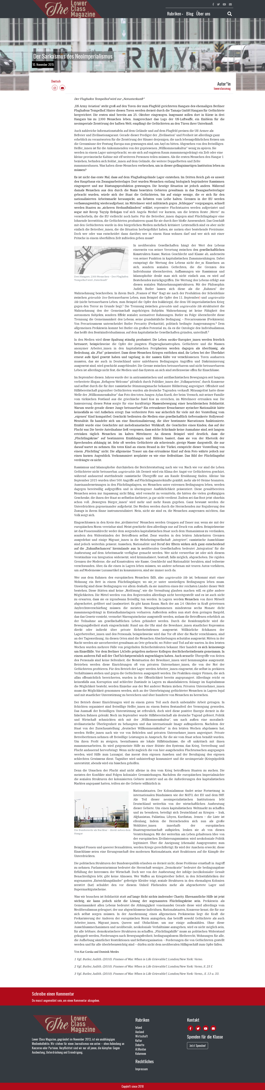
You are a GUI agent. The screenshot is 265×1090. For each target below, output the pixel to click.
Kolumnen (140, 1053)
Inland (138, 1027)
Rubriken (174, 13)
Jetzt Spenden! (197, 1045)
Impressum (141, 1069)
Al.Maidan (140, 1049)
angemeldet (50, 1000)
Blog (189, 13)
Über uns (203, 13)
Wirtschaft (141, 1036)
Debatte (139, 1045)
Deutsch (56, 81)
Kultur (138, 1040)
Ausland (139, 1032)
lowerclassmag (222, 88)
